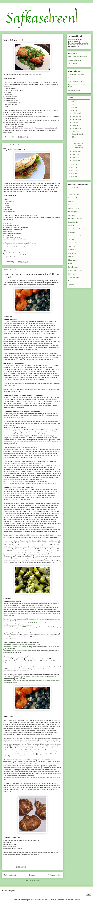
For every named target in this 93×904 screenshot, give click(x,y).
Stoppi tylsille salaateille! (76, 81)
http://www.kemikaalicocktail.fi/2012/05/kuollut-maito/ (20, 449)
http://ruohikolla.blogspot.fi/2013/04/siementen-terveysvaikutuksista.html (26, 627)
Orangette (71, 263)
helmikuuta (76, 157)
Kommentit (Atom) (34, 880)
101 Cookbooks (73, 187)
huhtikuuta (75, 151)
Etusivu (32, 875)
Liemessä (71, 257)
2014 (72, 110)
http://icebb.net (8, 615)
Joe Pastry (71, 239)
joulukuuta (75, 113)
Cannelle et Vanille (74, 208)
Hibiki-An (71, 232)
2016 (72, 104)
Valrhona (71, 284)
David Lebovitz (73, 222)
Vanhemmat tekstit (54, 875)
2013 (72, 164)
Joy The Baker (72, 243)
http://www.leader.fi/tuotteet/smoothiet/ (15, 650)
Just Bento (71, 246)
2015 (72, 107)
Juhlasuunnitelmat (73, 63)
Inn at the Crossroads (74, 236)
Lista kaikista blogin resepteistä (77, 56)
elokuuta (75, 122)
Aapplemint (71, 191)
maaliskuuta (76, 154)
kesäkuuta (75, 128)
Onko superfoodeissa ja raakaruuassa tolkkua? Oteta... (78, 144)
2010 (72, 173)
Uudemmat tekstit (10, 875)
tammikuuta (76, 160)
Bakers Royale (72, 205)
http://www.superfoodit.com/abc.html (14, 647)
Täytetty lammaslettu (14, 149)
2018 (72, 101)
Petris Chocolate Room (75, 270)
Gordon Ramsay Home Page (77, 229)
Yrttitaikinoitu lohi (13, 40)
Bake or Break (72, 198)
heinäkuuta (75, 125)
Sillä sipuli (71, 274)
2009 (72, 176)
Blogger (77, 900)
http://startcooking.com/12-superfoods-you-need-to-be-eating (22, 768)
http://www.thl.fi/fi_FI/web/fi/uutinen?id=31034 (18, 481)
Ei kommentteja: (10, 137)
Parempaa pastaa (73, 78)
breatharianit (26, 357)
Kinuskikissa (72, 253)
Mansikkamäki (72, 260)
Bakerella (71, 201)
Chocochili (71, 215)
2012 (72, 167)
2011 (72, 170)
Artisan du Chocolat (74, 194)
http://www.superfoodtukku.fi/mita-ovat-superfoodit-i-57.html (21, 644)
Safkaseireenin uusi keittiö (76, 74)
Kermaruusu (72, 250)
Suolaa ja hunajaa (73, 277)
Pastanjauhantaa (73, 267)
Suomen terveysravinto (75, 281)
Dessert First (72, 225)
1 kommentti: (9, 867)
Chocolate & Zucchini (75, 218)
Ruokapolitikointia (74, 90)
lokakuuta (75, 116)
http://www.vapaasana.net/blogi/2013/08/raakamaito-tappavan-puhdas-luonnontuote (29, 483)
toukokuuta (76, 131)
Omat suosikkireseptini (75, 60)
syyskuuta (75, 119)
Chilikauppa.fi (72, 211)
